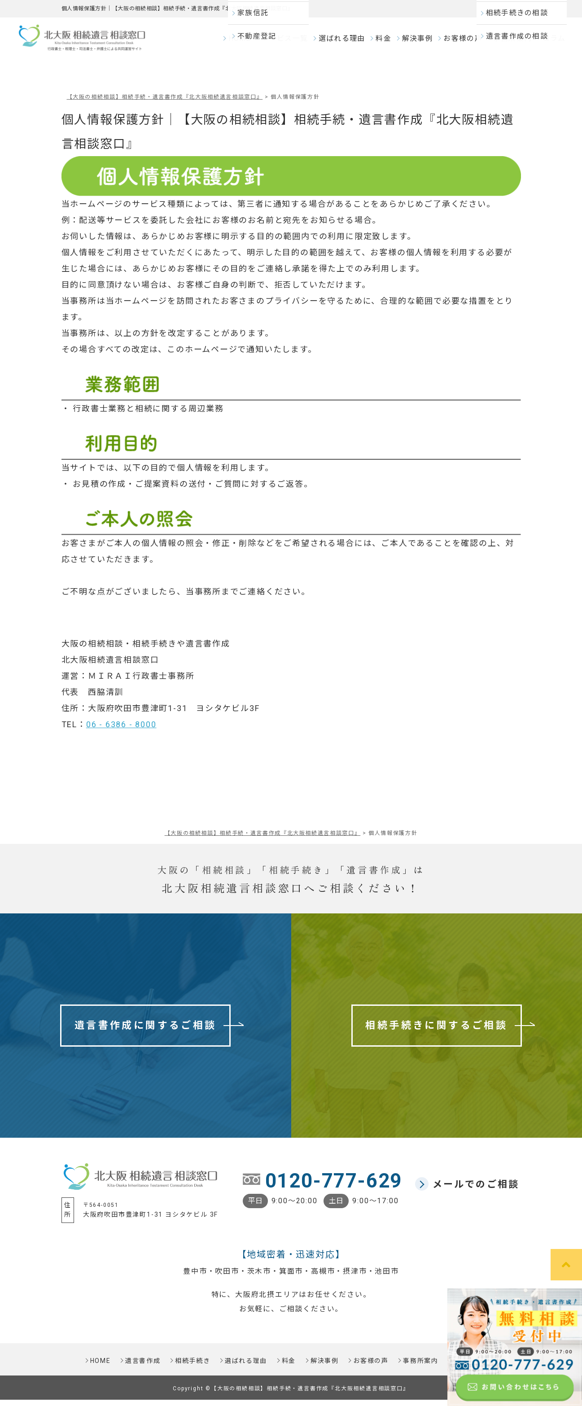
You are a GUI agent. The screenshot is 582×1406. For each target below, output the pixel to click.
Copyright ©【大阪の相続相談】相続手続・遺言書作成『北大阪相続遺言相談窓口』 (291, 1395)
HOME (247, 43)
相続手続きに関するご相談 (436, 1031)
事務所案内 (511, 43)
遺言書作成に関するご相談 (145, 1031)
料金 (386, 43)
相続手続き (192, 1367)
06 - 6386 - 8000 (121, 730)
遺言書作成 (141, 1367)
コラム (553, 43)
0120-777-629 (334, 1187)
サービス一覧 (290, 43)
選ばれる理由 (345, 43)
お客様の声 (464, 43)
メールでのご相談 (476, 1190)
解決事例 (419, 43)
